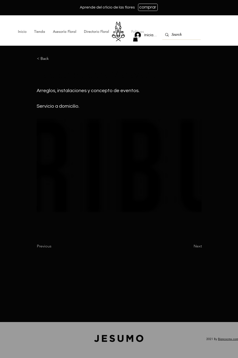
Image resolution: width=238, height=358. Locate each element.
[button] (135, 39)
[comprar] (148, 7)
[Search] (181, 34)
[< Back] (53, 58)
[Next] (190, 246)
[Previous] (53, 246)
